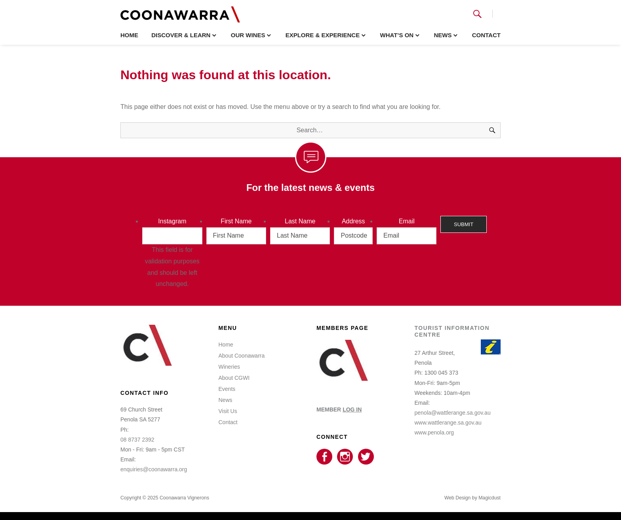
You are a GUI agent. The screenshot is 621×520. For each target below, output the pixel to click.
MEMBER (339, 409)
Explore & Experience (323, 35)
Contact (486, 35)
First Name (236, 221)
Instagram (172, 221)
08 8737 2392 (137, 439)
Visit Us (228, 411)
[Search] (492, 130)
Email (407, 221)
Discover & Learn (180, 35)
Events (227, 389)
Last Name (300, 221)
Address (353, 221)
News (442, 35)
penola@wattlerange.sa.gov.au (453, 413)
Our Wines (248, 35)
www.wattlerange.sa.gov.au (448, 422)
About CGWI (234, 378)
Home (129, 35)
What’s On (396, 35)
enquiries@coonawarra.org (153, 469)
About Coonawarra (242, 355)
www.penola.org (434, 432)
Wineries (229, 367)
